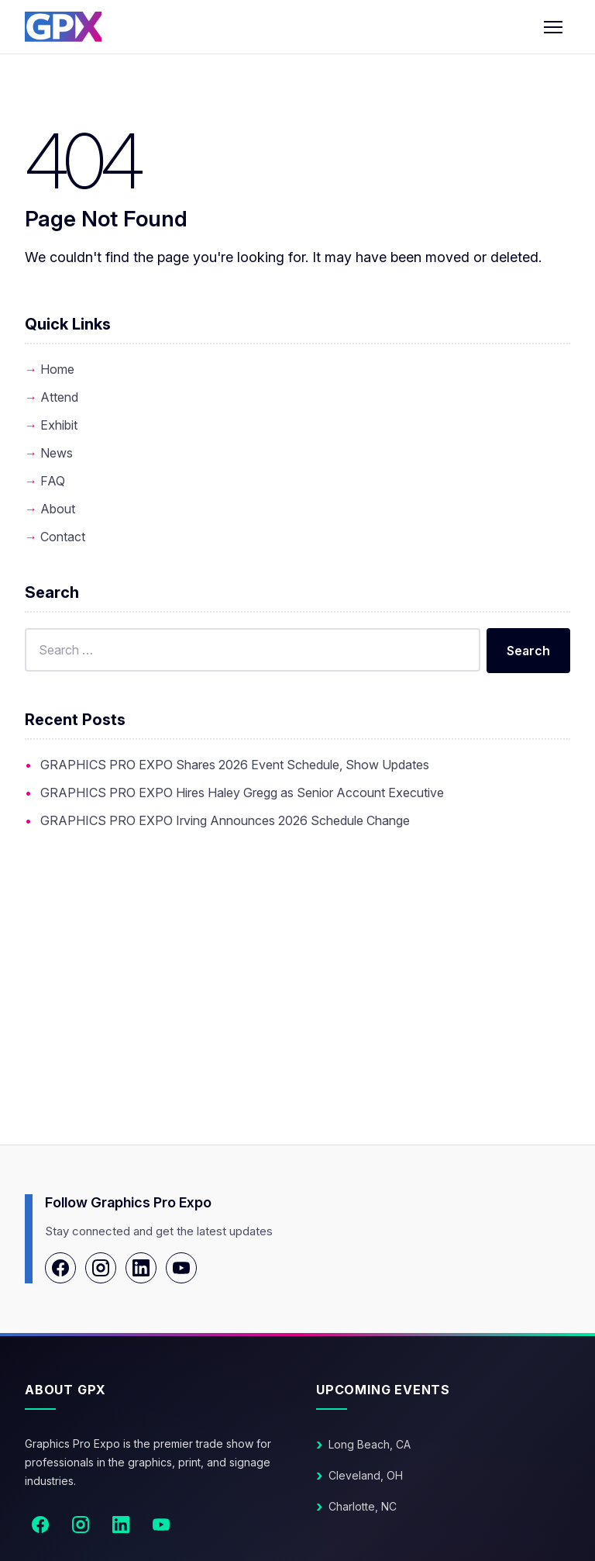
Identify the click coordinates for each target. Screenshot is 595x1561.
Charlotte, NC (362, 1506)
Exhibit (58, 425)
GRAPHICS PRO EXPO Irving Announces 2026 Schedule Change (225, 820)
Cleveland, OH (365, 1475)
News (56, 453)
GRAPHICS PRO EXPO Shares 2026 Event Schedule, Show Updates (234, 764)
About (57, 508)
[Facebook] (60, 1267)
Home (57, 369)
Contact (62, 536)
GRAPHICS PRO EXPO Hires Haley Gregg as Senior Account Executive (242, 792)
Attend (59, 397)
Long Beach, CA (369, 1444)
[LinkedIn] (141, 1267)
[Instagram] (100, 1267)
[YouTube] (181, 1267)
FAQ (52, 481)
